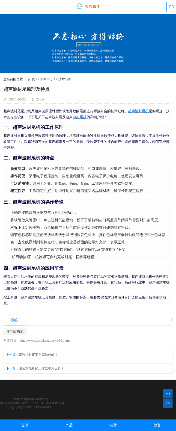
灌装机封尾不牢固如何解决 (38, 355)
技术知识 (64, 79)
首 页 (31, 79)
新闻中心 (46, 79)
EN (172, 7)
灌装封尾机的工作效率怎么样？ (41, 368)
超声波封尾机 (15, 331)
